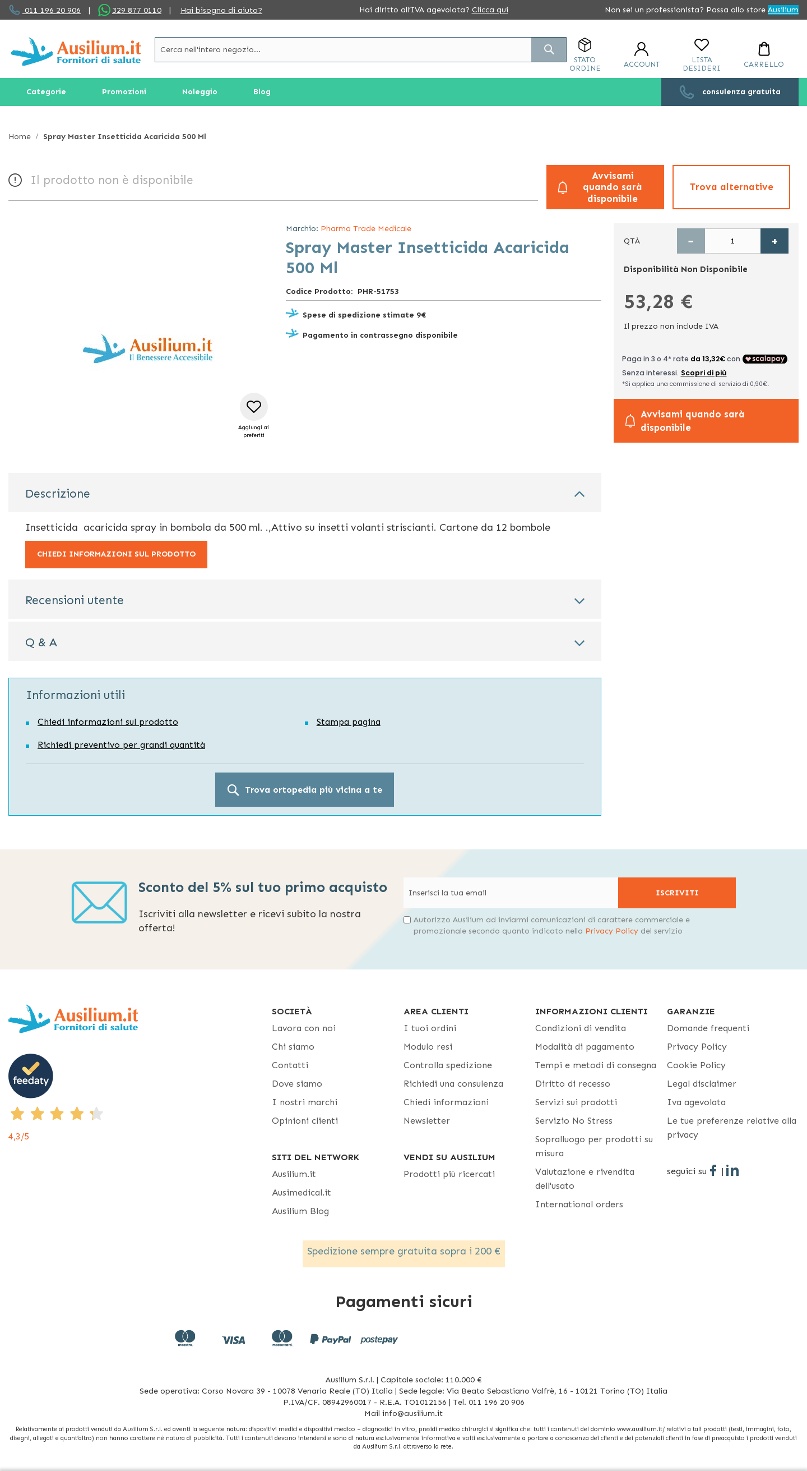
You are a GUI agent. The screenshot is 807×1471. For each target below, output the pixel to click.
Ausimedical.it (301, 1192)
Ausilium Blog (300, 1211)
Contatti (290, 1065)
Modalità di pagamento (584, 1046)
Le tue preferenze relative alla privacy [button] (731, 1127)
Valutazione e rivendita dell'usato (584, 1178)
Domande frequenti (708, 1028)
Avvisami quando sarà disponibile (612, 187)
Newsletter (427, 1120)
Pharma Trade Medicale (366, 228)
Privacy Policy (611, 931)
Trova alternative (731, 186)
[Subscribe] (677, 892)
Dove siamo (297, 1083)
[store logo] (76, 51)
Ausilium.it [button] (294, 1174)
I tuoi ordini (430, 1028)
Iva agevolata (696, 1102)
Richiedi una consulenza (453, 1083)
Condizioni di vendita (580, 1028)
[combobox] (361, 49)
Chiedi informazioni (446, 1102)
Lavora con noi (304, 1028)
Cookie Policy (696, 1065)
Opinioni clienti (305, 1120)
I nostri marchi (304, 1102)
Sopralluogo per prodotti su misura (594, 1146)
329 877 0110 (136, 10)
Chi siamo (293, 1046)
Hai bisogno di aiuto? (221, 10)
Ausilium (783, 10)
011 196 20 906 (51, 10)
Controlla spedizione (448, 1065)
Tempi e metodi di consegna (595, 1065)
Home (19, 136)
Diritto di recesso (572, 1083)
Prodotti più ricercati (449, 1174)
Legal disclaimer (701, 1083)
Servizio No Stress (574, 1120)
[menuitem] (46, 92)
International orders (579, 1204)
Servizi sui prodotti (576, 1102)
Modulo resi (428, 1046)
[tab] (304, 492)
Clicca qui (490, 10)
